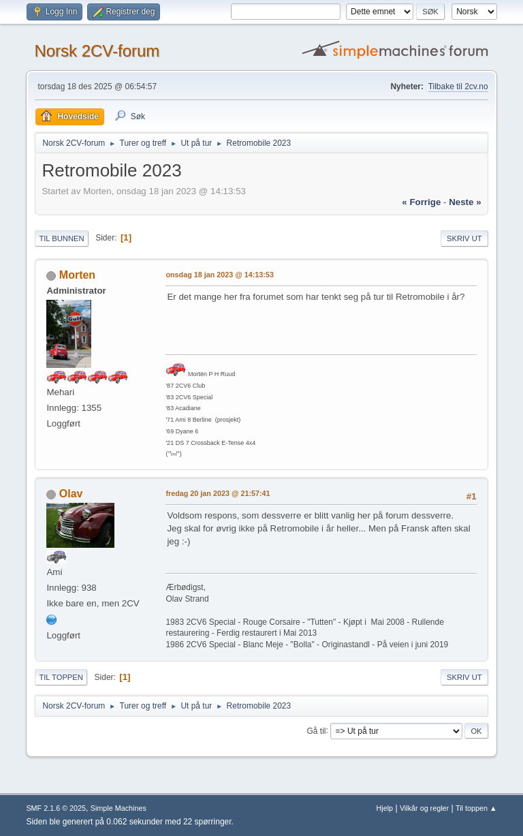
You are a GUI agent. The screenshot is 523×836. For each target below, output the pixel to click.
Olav (71, 493)
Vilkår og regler (424, 808)
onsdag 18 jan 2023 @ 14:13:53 (219, 274)
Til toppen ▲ (476, 808)
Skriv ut (464, 238)
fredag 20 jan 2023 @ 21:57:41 (217, 493)
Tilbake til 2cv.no (458, 86)
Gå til (316, 730)
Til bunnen (61, 238)
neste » (465, 202)
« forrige (421, 202)
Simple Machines (118, 808)
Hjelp (385, 808)
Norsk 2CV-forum (96, 51)
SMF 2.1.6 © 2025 (56, 808)
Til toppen (60, 677)
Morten (77, 275)
